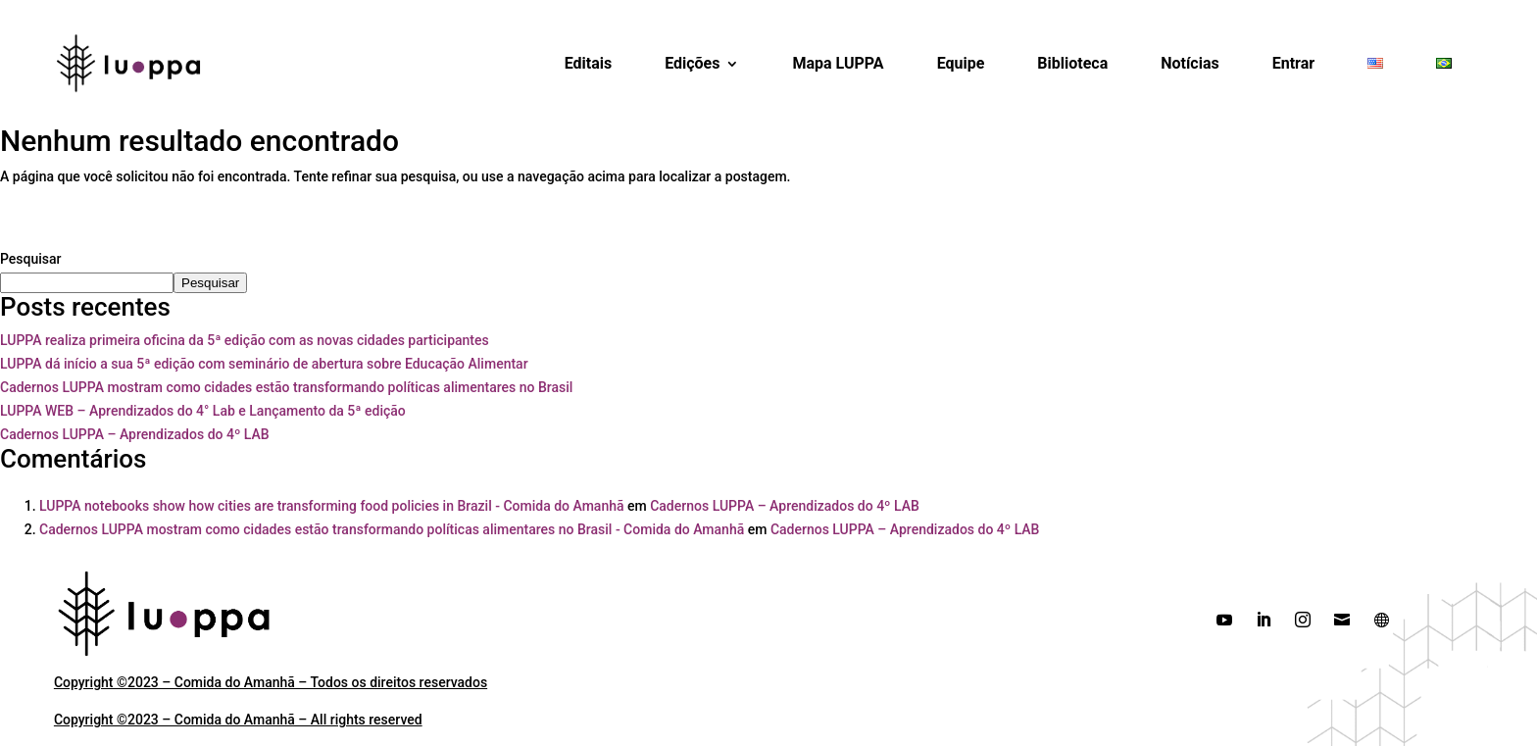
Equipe (961, 63)
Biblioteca (1072, 63)
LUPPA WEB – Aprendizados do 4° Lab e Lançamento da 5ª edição (203, 411)
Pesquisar (31, 259)
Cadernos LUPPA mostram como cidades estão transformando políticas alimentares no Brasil (286, 387)
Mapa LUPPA (837, 63)
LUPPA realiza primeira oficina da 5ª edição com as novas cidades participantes (244, 340)
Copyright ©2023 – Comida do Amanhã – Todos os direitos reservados (270, 682)
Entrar (1293, 63)
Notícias (1189, 63)
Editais (589, 63)
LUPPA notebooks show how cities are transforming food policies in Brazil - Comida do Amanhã (331, 506)
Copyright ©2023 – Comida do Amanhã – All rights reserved (238, 719)
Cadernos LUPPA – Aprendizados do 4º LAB (135, 434)
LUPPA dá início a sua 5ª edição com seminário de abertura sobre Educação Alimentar (264, 364)
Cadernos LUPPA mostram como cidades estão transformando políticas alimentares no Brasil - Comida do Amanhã (391, 529)
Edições (692, 63)
